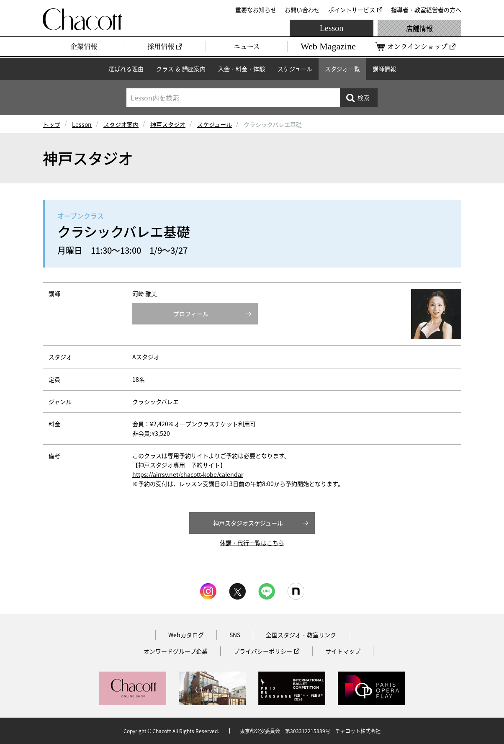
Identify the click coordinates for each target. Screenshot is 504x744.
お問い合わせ (302, 9)
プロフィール (190, 313)
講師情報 (384, 68)
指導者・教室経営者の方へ (426, 9)
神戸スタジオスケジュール (248, 523)
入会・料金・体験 (241, 68)
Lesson (332, 28)
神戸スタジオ (167, 124)
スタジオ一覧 (342, 68)
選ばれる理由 (126, 68)
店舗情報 (419, 28)
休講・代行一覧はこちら (252, 542)
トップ (51, 124)
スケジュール (295, 68)
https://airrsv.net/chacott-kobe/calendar (187, 474)
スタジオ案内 (121, 124)
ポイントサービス (351, 9)
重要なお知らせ (255, 9)
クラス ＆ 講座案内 (181, 68)
